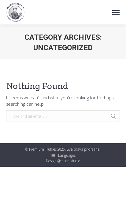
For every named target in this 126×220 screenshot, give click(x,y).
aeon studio (70, 160)
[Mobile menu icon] (116, 12)
